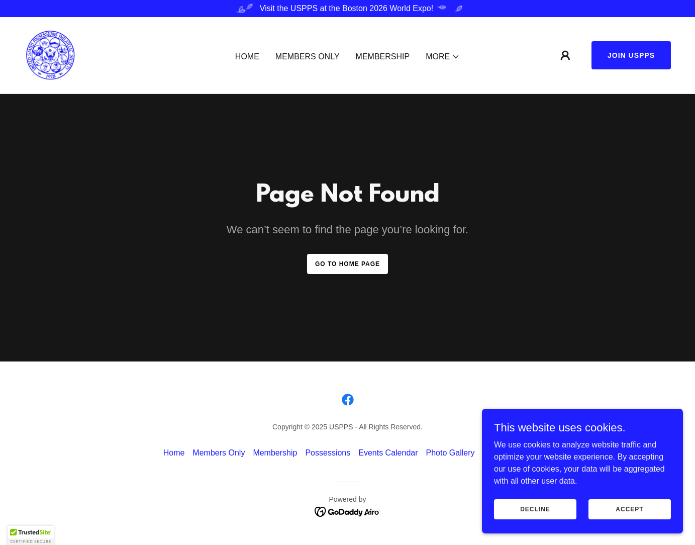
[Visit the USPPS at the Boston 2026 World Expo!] (347, 8)
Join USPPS (631, 55)
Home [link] (247, 56)
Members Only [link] (307, 56)
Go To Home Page (347, 263)
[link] (50, 54)
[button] (443, 57)
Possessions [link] (327, 452)
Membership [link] (383, 56)
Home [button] (174, 452)
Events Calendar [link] (388, 452)
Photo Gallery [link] (450, 452)
